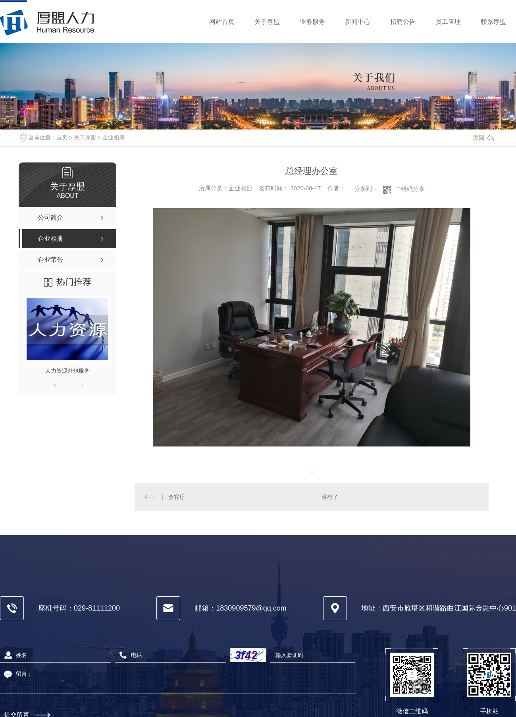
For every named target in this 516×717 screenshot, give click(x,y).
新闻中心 (357, 21)
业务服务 (312, 21)
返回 (483, 137)
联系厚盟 (493, 21)
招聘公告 (403, 21)
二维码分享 (410, 189)
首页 (61, 137)
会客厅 (176, 497)
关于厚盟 (267, 21)
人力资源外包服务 (67, 370)
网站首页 (222, 21)
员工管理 (448, 21)
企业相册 (113, 137)
